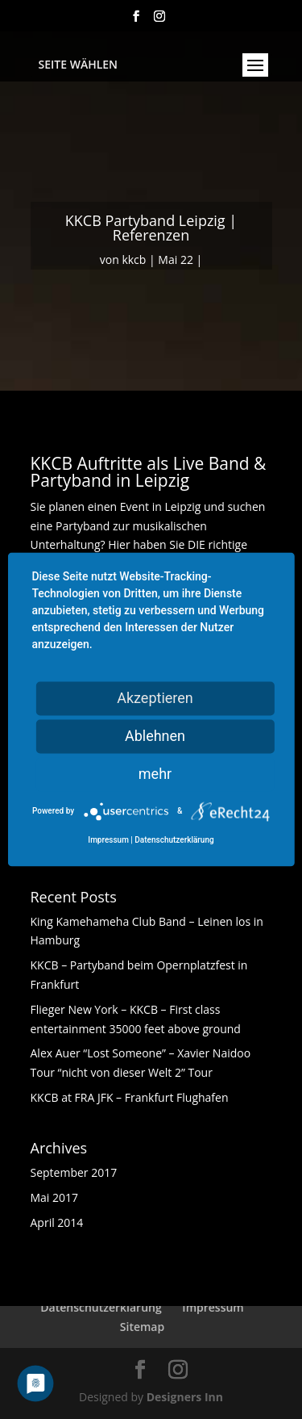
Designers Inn (185, 1396)
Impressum (212, 1307)
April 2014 (57, 1222)
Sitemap (142, 1326)
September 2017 (74, 1172)
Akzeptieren (155, 697)
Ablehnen (155, 735)
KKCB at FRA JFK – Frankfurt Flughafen (130, 1097)
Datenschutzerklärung (100, 1307)
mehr (155, 773)
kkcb (134, 259)
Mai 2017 (55, 1197)
